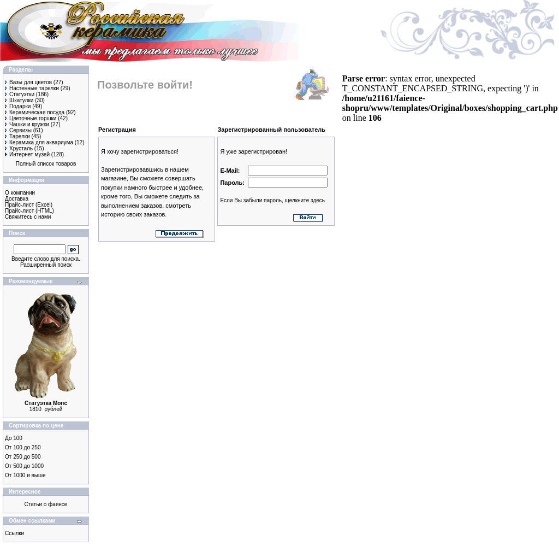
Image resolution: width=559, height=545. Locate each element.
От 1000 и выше (25, 475)
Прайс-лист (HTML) (29, 211)
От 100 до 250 (22, 447)
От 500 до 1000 (24, 466)
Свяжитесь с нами (28, 217)
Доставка (16, 199)
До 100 (13, 438)
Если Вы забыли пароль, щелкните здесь (272, 200)
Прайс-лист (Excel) (28, 205)
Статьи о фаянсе (46, 504)
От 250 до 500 (22, 457)
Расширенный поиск (46, 265)
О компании (20, 193)
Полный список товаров (46, 164)
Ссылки (14, 533)
